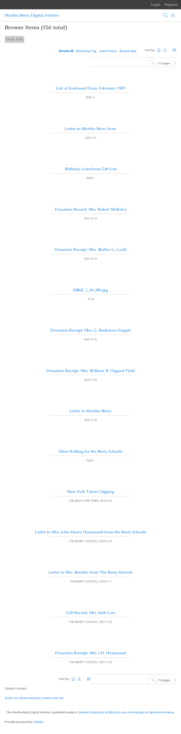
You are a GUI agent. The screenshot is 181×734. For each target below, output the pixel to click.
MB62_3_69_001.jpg (90, 289)
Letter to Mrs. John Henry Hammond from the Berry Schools (90, 531)
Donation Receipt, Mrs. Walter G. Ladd (90, 249)
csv (16, 698)
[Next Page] (174, 63)
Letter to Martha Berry (90, 410)
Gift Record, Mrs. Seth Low (90, 612)
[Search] (165, 15)
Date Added (174, 50)
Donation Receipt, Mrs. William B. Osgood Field (90, 370)
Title (159, 50)
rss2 (61, 698)
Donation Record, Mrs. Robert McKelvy (91, 209)
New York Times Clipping (90, 491)
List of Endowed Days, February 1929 (90, 88)
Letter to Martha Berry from (90, 128)
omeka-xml (50, 698)
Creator (166, 50)
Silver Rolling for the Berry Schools (90, 451)
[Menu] (172, 15)
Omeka (38, 722)
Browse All (66, 51)
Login (156, 4)
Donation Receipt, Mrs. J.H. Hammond (90, 652)
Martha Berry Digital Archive (32, 15)
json (38, 698)
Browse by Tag (86, 51)
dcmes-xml (26, 698)
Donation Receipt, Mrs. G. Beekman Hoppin (90, 330)
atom (8, 698)
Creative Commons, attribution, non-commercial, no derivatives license (126, 712)
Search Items (108, 51)
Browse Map (128, 51)
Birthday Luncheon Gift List (91, 168)
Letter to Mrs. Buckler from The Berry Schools (90, 572)
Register (171, 4)
